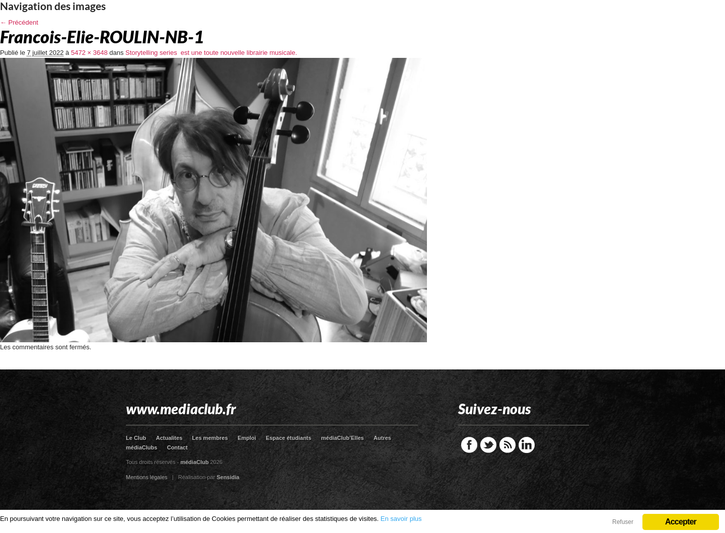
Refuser (622, 521)
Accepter (680, 521)
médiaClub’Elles (342, 438)
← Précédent (19, 22)
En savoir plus (401, 518)
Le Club (136, 438)
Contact (177, 447)
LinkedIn (527, 445)
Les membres (210, 438)
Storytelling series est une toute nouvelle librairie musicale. (211, 52)
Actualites (169, 438)
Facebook (469, 445)
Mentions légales (147, 477)
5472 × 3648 (89, 52)
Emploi (247, 438)
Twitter (488, 445)
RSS (507, 445)
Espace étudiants (288, 438)
